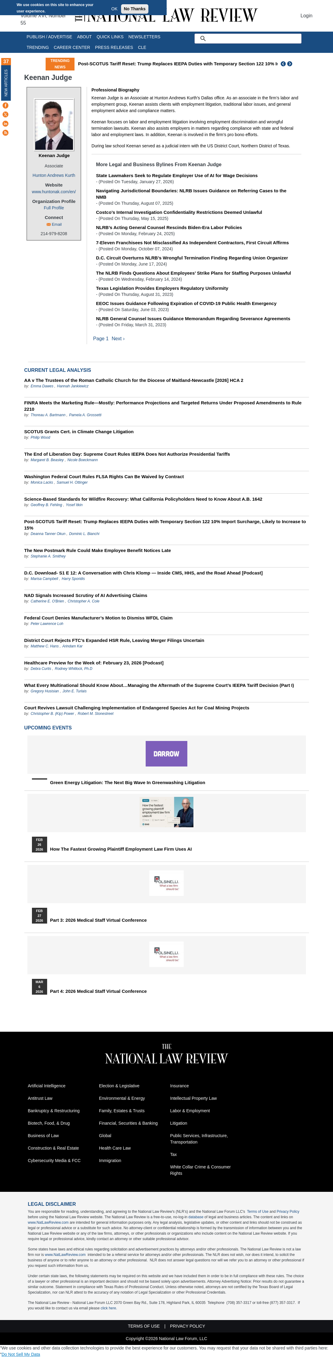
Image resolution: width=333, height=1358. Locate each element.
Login (306, 15)
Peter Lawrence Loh (47, 624)
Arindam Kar (72, 646)
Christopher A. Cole (83, 601)
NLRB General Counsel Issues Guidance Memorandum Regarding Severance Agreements (193, 318)
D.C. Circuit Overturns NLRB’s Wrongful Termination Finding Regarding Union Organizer (192, 257)
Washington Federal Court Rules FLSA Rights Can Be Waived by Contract (104, 476)
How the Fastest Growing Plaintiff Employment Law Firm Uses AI (121, 849)
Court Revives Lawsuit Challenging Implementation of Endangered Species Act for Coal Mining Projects (136, 708)
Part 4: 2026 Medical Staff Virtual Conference (98, 991)
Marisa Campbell (44, 579)
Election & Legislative (119, 1086)
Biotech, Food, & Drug (49, 1123)
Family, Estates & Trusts (122, 1111)
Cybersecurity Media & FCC (54, 1160)
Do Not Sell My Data (21, 1354)
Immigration (110, 1160)
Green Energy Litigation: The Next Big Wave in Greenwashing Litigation (127, 782)
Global (105, 1135)
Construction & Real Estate (53, 1148)
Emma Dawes (42, 386)
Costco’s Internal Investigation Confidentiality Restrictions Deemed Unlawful (179, 212)
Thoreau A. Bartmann (48, 415)
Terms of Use (258, 1212)
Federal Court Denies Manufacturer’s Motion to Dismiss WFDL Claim (98, 618)
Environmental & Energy (122, 1098)
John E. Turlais (75, 691)
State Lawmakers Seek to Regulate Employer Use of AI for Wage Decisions (177, 175)
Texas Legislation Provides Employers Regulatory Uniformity (162, 288)
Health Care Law (115, 1148)
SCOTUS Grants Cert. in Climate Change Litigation (79, 431)
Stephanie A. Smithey (48, 556)
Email (57, 224)
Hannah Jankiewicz (72, 386)
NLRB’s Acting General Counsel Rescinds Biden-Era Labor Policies (169, 227)
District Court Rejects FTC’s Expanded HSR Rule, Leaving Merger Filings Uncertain (114, 640)
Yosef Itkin (74, 505)
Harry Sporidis (73, 579)
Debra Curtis (41, 669)
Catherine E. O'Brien (47, 601)
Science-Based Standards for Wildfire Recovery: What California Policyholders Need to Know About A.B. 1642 (143, 499)
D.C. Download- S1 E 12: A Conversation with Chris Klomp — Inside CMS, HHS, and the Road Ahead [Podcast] (143, 573)
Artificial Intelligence (47, 1086)
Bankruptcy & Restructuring (54, 1111)
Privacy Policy (288, 1212)
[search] (255, 38)
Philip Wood (40, 438)
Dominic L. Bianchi (84, 534)
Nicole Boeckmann (83, 460)
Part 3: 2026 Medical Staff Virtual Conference (98, 920)
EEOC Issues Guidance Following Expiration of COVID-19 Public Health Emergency (186, 303)
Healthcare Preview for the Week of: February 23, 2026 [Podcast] (94, 663)
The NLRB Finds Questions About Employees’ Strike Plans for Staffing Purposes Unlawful (193, 273)
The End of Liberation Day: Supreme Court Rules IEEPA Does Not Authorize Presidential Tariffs (127, 454)
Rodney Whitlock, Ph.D (73, 669)
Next (290, 64)
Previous (283, 64)
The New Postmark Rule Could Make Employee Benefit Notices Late (97, 550)
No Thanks (135, 8)
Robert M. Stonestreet (95, 714)
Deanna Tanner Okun (48, 534)
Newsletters (144, 36)
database (196, 1217)
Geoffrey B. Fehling (46, 505)
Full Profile (54, 207)
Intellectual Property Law (193, 1098)
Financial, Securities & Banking (128, 1123)
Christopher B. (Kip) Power (52, 714)
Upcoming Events (48, 728)
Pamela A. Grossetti (85, 415)
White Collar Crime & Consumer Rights (200, 1170)
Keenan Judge (54, 155)
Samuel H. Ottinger (72, 483)
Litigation (178, 1123)
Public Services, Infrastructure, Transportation (199, 1139)
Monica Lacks (42, 483)
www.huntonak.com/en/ (54, 191)
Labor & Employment (190, 1111)
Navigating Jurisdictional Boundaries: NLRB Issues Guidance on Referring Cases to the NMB (191, 194)
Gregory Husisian (45, 691)
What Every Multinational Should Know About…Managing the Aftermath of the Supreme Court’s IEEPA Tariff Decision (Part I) (159, 685)
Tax (173, 1154)
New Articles (6, 82)
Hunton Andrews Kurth (54, 175)
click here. (109, 1308)
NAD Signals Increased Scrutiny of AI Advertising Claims (85, 595)
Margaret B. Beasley (47, 460)
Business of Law (43, 1135)
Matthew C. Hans (45, 646)
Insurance (179, 1086)
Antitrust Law (40, 1098)
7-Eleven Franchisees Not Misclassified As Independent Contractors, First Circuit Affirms (192, 242)
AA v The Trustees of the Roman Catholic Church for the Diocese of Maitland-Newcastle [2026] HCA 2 (134, 380)
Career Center (72, 47)
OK (114, 8)
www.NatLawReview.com (48, 1223)
